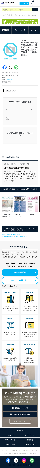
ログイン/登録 (24, 3)
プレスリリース (10, 444)
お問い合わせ (30, 444)
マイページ (10, 435)
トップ (3, 15)
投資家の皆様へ (24, 453)
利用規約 (4, 450)
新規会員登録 (25, 272)
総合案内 (20, 430)
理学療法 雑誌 (22, 236)
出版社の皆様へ (13, 453)
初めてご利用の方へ (23, 280)
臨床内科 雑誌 (26, 15)
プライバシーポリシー (15, 450)
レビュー (34, 30)
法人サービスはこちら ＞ (11, 286)
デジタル (7, 118)
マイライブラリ (30, 435)
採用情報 (30, 440)
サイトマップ (34, 453)
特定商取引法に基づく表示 (30, 450)
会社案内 (4, 453)
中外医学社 (10, 80)
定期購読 (5, 30)
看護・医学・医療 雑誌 (13, 15)
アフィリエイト (10, 440)
